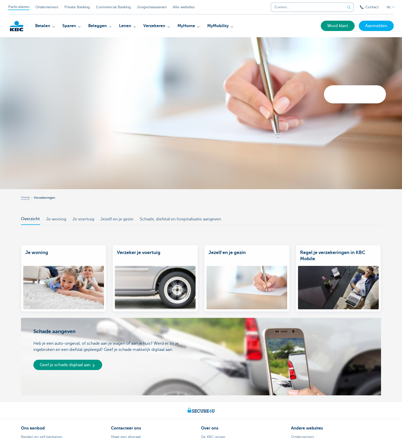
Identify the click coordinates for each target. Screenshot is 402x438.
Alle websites (184, 7)
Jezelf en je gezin (116, 219)
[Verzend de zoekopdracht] (349, 7)
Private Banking (77, 7)
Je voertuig (83, 219)
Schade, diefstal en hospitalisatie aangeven (180, 219)
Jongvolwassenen (152, 7)
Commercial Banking (113, 7)
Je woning (56, 219)
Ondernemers (46, 7)
